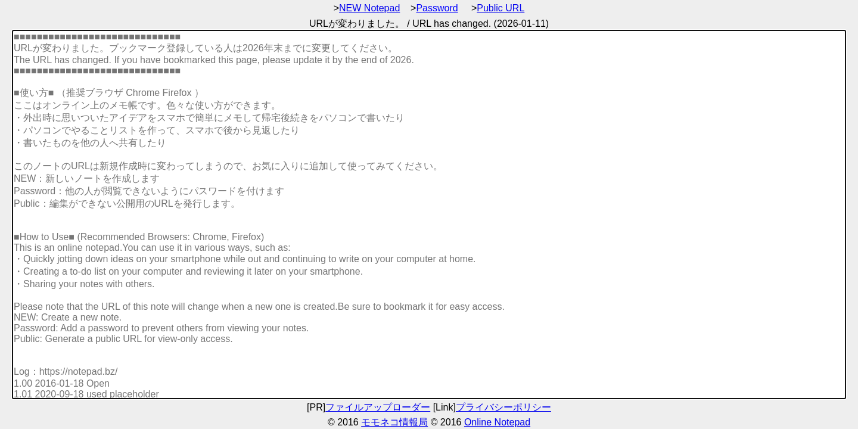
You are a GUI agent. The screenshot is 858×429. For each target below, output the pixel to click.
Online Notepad (497, 422)
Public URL (500, 8)
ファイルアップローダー (377, 407)
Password (437, 8)
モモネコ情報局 (394, 422)
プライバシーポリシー (503, 407)
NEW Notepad (369, 8)
